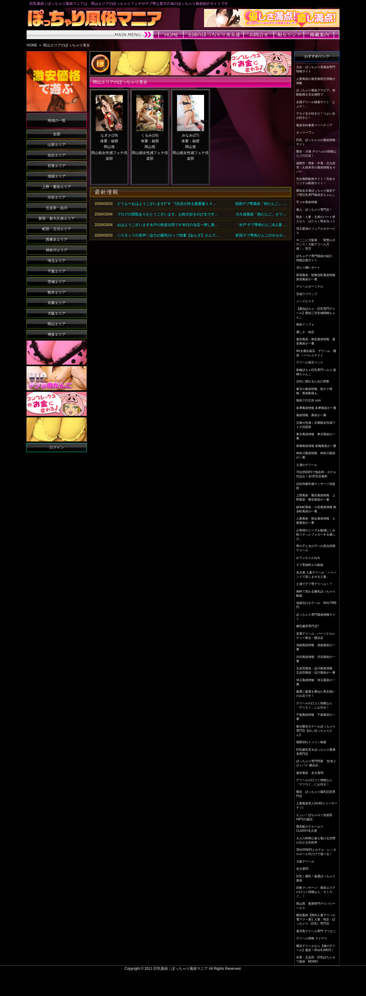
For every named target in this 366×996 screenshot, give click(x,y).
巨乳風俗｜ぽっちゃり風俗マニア (181, 968)
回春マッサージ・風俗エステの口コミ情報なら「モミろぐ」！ (315, 892)
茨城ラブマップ (306, 294)
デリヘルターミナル (309, 286)
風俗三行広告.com (308, 400)
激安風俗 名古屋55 (310, 772)
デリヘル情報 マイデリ (311, 938)
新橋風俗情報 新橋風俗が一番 (316, 446)
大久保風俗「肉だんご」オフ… (261, 214)
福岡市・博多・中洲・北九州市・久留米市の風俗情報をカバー (315, 167)
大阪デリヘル (305, 861)
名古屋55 (302, 868)
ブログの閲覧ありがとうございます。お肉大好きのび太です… (167, 214)
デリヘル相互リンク (309, 362)
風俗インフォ (305, 324)
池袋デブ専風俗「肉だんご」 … (261, 204)
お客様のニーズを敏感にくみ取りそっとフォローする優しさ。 (315, 534)
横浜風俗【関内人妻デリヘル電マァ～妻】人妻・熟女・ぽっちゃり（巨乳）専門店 (315, 919)
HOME (31, 45)
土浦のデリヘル (306, 465)
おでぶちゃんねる (308, 557)
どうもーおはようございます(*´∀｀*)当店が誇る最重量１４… (166, 204)
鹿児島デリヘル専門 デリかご (316, 931)
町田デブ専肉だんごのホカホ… (261, 235)
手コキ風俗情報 (306, 202)
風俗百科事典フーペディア (314, 125)
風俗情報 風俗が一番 (311, 415)
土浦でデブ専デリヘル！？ (314, 584)
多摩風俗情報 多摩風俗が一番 (316, 408)
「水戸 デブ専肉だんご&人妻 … (261, 225)
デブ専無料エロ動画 (309, 565)
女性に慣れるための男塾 (312, 381)
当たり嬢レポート (308, 267)
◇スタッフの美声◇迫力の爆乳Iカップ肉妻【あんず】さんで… (168, 235)
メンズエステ (305, 301)
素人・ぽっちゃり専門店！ (314, 209)
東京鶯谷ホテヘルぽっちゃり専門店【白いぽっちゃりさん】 (315, 731)
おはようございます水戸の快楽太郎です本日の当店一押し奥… (167, 225)
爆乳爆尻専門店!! (307, 626)
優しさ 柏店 (305, 332)
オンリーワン (305, 132)
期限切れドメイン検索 (311, 742)
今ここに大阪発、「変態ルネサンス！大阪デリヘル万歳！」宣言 (315, 244)
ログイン (56, 447)
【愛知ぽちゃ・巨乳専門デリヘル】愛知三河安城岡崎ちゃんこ (315, 313)
